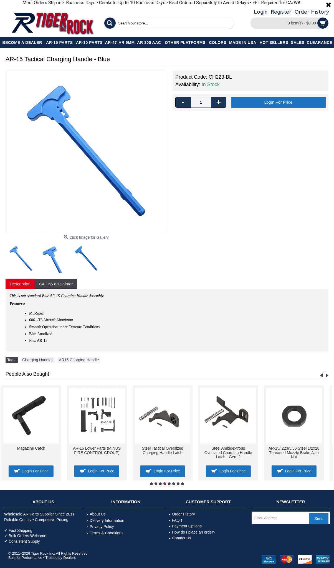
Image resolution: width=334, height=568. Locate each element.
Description (20, 283)
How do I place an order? (192, 532)
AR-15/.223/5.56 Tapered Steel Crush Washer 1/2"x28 (35, 450)
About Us (96, 514)
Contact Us (180, 538)
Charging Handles (37, 360)
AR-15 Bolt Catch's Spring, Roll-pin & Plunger (167, 450)
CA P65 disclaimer (56, 283)
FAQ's (176, 520)
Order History (182, 514)
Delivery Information (105, 520)
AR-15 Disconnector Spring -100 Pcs (232, 450)
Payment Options (185, 526)
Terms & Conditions (105, 533)
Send (318, 518)
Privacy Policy (100, 526)
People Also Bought (27, 374)
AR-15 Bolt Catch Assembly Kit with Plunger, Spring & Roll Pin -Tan (101, 452)
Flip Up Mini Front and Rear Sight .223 (298, 450)
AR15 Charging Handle (79, 360)
